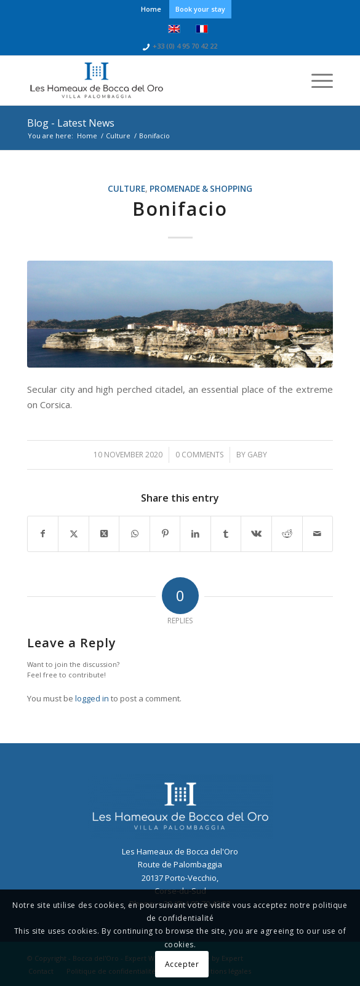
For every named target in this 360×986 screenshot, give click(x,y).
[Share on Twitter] (73, 533)
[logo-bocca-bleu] (149, 80)
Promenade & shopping (201, 188)
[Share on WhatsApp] (134, 533)
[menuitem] (151, 9)
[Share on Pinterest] (165, 533)
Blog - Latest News (70, 123)
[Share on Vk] (256, 533)
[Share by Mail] (318, 533)
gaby (257, 454)
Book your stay (200, 9)
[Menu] (316, 80)
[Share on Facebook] (43, 533)
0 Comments (199, 454)
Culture (126, 188)
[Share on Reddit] (287, 533)
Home (151, 9)
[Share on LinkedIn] (195, 533)
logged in (92, 698)
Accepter (182, 964)
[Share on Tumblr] (226, 533)
